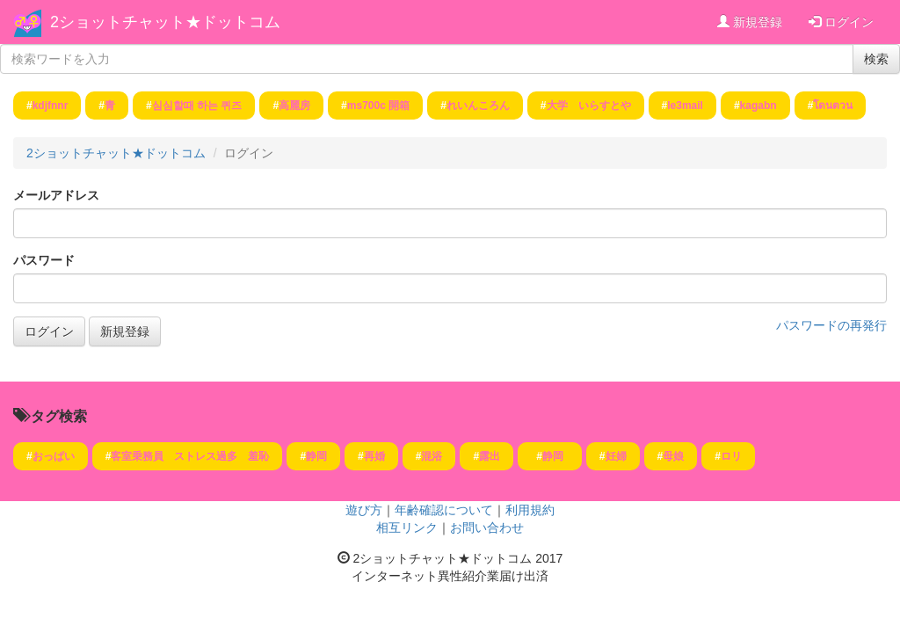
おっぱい (54, 456)
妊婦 (616, 456)
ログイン (841, 22)
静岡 (316, 456)
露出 (489, 456)
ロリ (731, 456)
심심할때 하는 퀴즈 (197, 105)
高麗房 (294, 105)
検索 (876, 59)
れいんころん (478, 105)
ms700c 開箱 (378, 105)
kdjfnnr (51, 105)
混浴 (431, 456)
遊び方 (363, 510)
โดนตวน (833, 105)
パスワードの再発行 (831, 325)
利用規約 (530, 510)
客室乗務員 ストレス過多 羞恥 (190, 456)
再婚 (374, 456)
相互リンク (407, 527)
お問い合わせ (487, 527)
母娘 (673, 456)
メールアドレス (56, 195)
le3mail (685, 105)
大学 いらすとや (589, 105)
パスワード (44, 260)
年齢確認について (444, 510)
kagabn (758, 105)
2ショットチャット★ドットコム (165, 22)
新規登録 (749, 22)
